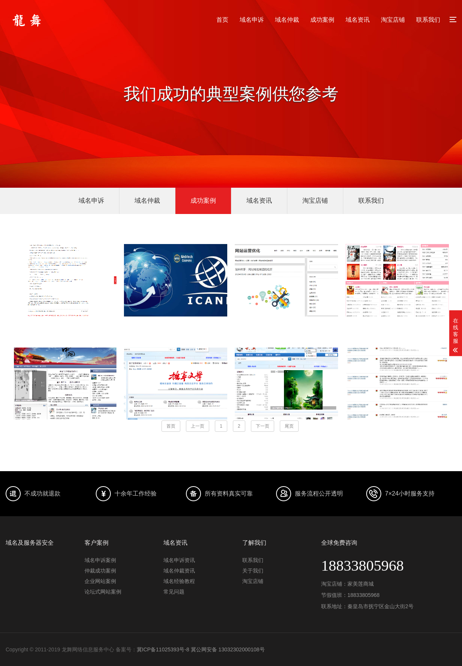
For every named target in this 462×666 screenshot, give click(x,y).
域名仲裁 (287, 20)
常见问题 (173, 592)
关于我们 (252, 571)
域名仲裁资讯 (179, 571)
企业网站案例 (100, 581)
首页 (222, 20)
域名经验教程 (179, 581)
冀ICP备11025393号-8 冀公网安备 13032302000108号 (201, 649)
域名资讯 (358, 20)
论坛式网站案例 (103, 592)
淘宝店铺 (393, 20)
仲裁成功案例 (100, 571)
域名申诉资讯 (179, 560)
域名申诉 (252, 20)
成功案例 (322, 20)
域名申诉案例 (100, 560)
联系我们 (428, 20)
